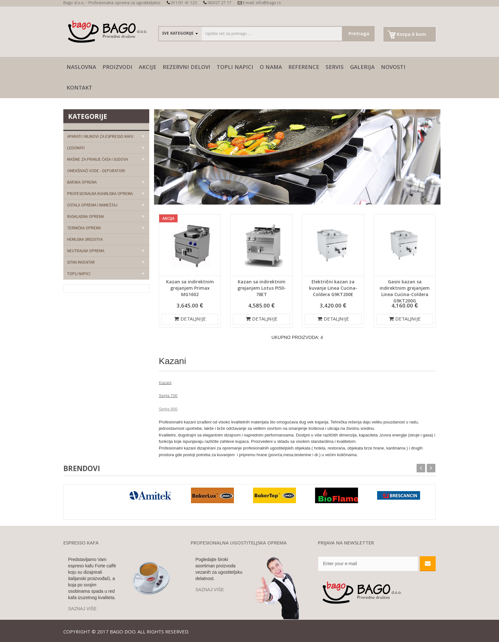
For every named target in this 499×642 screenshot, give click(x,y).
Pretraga (358, 34)
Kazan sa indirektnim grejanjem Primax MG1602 (190, 288)
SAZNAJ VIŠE (82, 608)
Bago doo (122, 632)
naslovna (81, 67)
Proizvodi (117, 67)
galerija (362, 67)
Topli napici (235, 67)
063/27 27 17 (217, 3)
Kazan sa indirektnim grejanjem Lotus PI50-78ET (261, 288)
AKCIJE (147, 67)
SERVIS (335, 67)
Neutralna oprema (85, 250)
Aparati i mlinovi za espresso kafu (100, 136)
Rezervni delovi (186, 67)
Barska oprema (82, 182)
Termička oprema (84, 228)
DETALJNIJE (190, 319)
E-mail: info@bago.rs (259, 3)
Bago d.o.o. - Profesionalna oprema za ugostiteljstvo (111, 3)
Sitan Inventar (81, 262)
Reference (303, 67)
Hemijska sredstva (85, 239)
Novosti (393, 67)
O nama (271, 67)
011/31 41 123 (182, 3)
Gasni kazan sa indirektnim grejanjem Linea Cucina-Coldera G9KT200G (405, 292)
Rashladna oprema (85, 216)
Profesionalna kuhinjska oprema (100, 193)
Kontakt (79, 88)
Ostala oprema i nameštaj (92, 205)
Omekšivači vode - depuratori (96, 170)
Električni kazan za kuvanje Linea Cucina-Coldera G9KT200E (333, 288)
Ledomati (76, 148)
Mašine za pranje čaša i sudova (97, 159)
